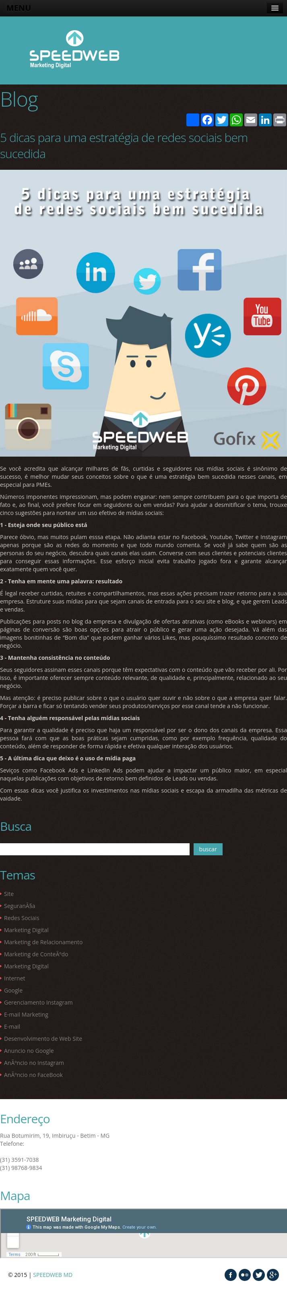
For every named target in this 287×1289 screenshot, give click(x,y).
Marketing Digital (26, 930)
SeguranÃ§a (19, 906)
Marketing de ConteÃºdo (36, 954)
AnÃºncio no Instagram (34, 1063)
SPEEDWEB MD (52, 1275)
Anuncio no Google (29, 1050)
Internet (14, 978)
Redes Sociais (21, 918)
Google (13, 990)
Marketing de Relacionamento (43, 942)
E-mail (12, 1026)
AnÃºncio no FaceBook (33, 1075)
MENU (18, 7)
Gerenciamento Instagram (38, 1002)
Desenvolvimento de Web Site (43, 1038)
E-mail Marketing (26, 1014)
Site (9, 894)
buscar (208, 849)
